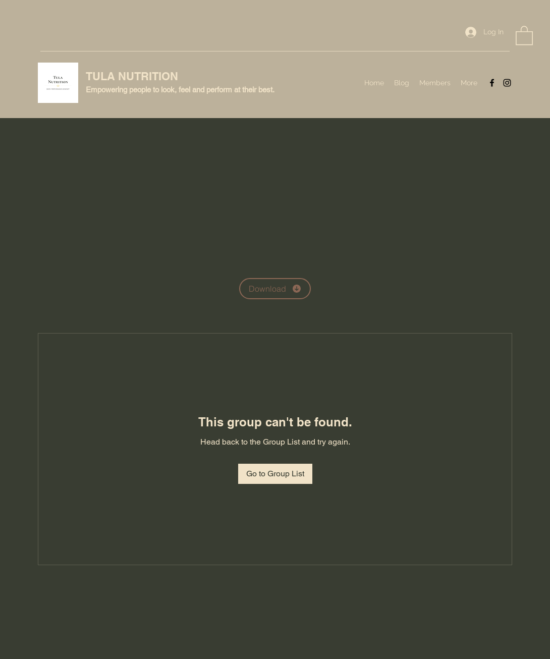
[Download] (275, 288)
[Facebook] (492, 83)
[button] (524, 35)
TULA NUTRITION (132, 76)
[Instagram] (507, 83)
